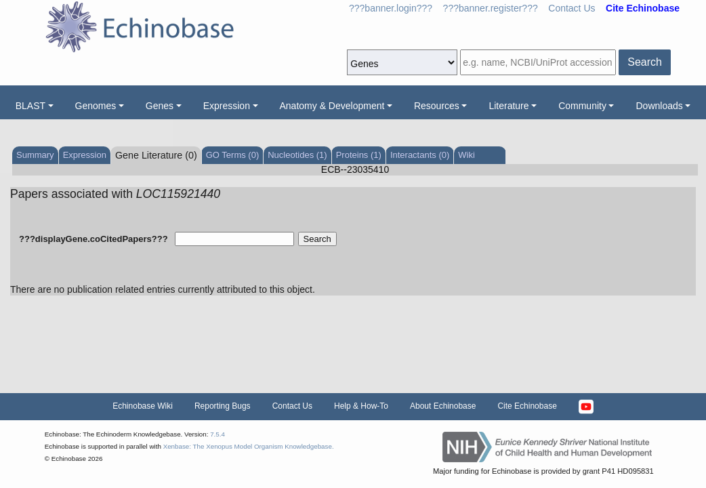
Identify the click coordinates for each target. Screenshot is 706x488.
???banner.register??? (490, 8)
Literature (508, 105)
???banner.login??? (390, 8)
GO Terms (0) (232, 155)
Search (644, 62)
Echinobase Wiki (142, 406)
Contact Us (571, 8)
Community (582, 105)
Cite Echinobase (526, 406)
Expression (226, 105)
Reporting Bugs (222, 406)
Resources (436, 105)
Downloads (659, 105)
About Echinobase (443, 406)
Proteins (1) (358, 155)
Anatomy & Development (332, 105)
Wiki (466, 155)
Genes (159, 105)
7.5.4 (217, 434)
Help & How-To (361, 406)
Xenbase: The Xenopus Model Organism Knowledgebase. (248, 446)
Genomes (96, 105)
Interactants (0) (419, 155)
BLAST (30, 105)
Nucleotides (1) (297, 155)
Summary (35, 155)
